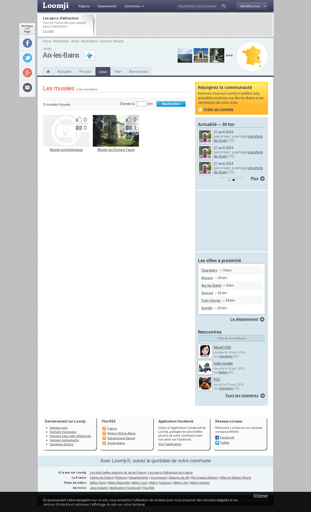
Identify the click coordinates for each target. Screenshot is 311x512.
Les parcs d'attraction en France (170, 472)
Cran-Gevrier (211, 300)
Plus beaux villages (204, 477)
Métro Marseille (119, 483)
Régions (121, 477)
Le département (244, 319)
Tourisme (106, 41)
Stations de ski (179, 477)
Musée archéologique (66, 150)
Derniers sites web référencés (70, 436)
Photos (85, 72)
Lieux (103, 72)
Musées (119, 41)
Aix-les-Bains (89, 41)
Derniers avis (59, 428)
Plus (255, 178)
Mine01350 (222, 347)
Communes (159, 477)
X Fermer (261, 496)
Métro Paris (98, 483)
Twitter (224, 442)
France (47, 41)
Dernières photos (62, 444)
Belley (223, 372)
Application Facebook (125, 488)
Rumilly (207, 308)
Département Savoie (121, 438)
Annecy (207, 278)
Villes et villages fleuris (235, 477)
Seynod (207, 293)
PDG (217, 379)
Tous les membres (242, 395)
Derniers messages (63, 432)
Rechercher (171, 104)
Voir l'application (169, 444)
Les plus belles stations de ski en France (118, 472)
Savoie (75, 41)
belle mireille (223, 363)
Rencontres (138, 72)
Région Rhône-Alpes (121, 433)
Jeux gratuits (99, 488)
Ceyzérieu (226, 356)
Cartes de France (101, 477)
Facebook (227, 437)
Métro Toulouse (160, 483)
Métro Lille (180, 483)
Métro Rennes (200, 483)
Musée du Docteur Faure (116, 150)
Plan (118, 72)
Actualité (65, 72)
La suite (48, 31)
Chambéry (209, 270)
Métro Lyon (139, 483)
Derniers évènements (64, 440)
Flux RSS (109, 421)
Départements (138, 477)
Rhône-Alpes (61, 41)
